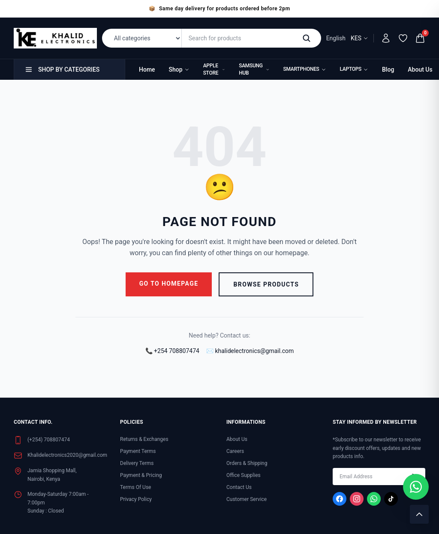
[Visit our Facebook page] (339, 499)
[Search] (308, 38)
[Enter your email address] (379, 476)
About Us (420, 69)
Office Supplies (243, 475)
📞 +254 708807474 (172, 350)
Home (147, 69)
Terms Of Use (135, 487)
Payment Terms (138, 451)
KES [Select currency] (359, 38)
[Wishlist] (403, 38)
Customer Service (246, 499)
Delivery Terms (137, 463)
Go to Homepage (168, 283)
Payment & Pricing (141, 475)
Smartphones (304, 69)
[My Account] (386, 38)
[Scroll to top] (419, 514)
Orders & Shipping (246, 463)
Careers (235, 451)
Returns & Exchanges (144, 439)
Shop (179, 69)
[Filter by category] (143, 38)
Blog (388, 69)
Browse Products (266, 284)
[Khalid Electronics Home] (55, 38)
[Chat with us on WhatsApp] (416, 487)
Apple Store (214, 69)
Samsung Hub (254, 69)
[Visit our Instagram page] (357, 499)
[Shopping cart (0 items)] (420, 38)
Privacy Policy (136, 499)
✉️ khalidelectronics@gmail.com (250, 350)
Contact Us (239, 487)
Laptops (354, 69)
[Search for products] (240, 38)
